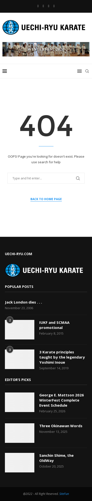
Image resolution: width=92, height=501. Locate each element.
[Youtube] (43, 6)
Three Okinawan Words (60, 425)
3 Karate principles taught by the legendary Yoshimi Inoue (62, 357)
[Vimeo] (54, 6)
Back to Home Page (46, 199)
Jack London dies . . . (23, 302)
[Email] (48, 6)
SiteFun (64, 494)
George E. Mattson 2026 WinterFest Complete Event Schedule (61, 400)
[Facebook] (38, 6)
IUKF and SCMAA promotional (54, 325)
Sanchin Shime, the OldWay (56, 458)
